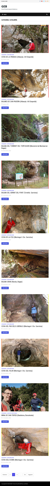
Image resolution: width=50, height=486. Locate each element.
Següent (30, 474)
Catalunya (3, 54)
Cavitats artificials (12, 413)
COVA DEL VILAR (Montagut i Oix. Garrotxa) (17, 371)
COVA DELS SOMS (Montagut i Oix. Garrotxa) (17, 460)
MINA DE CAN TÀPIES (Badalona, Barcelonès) (17, 415)
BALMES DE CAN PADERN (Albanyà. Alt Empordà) (19, 102)
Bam (27, 483)
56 (25, 474)
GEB (4, 6)
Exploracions (10, 54)
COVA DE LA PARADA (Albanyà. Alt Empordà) (17, 57)
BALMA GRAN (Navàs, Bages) (11, 282)
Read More (5, 63)
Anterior (5, 474)
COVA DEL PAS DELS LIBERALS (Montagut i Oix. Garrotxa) (21, 326)
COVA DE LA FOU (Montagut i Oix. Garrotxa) (17, 237)
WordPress (20, 483)
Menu (4, 14)
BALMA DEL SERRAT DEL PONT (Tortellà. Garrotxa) (19, 193)
